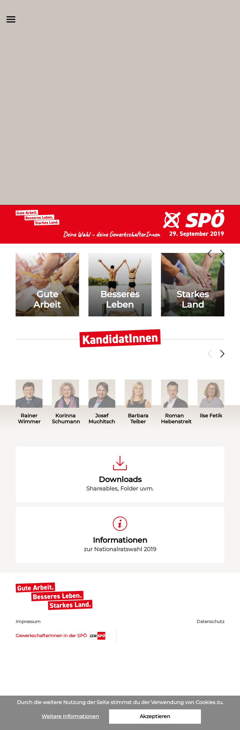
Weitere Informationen (70, 716)
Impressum (28, 621)
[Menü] (11, 19)
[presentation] (211, 254)
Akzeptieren (155, 716)
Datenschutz (210, 621)
